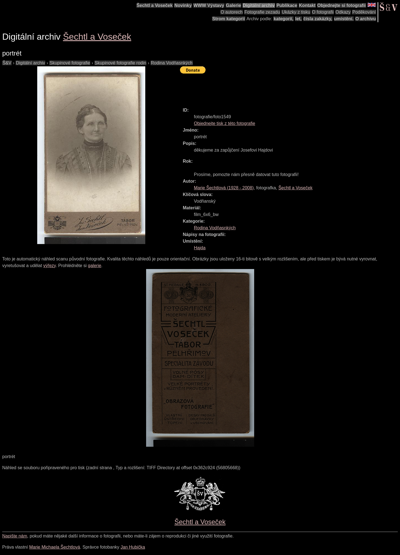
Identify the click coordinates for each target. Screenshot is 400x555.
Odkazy (343, 12)
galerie (94, 265)
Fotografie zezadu (262, 12)
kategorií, (283, 18)
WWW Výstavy (209, 5)
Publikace (286, 5)
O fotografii (323, 12)
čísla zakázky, (317, 18)
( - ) (224, 187)
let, (298, 18)
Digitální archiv (259, 5)
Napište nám (14, 536)
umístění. (344, 18)
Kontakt (307, 5)
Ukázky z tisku (296, 12)
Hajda (200, 247)
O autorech (231, 12)
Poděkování (364, 12)
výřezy (49, 265)
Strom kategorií (228, 18)
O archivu (365, 18)
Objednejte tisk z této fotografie (224, 123)
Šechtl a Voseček (155, 5)
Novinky (183, 5)
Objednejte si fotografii (341, 5)
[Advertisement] (281, 88)
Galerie (233, 5)
